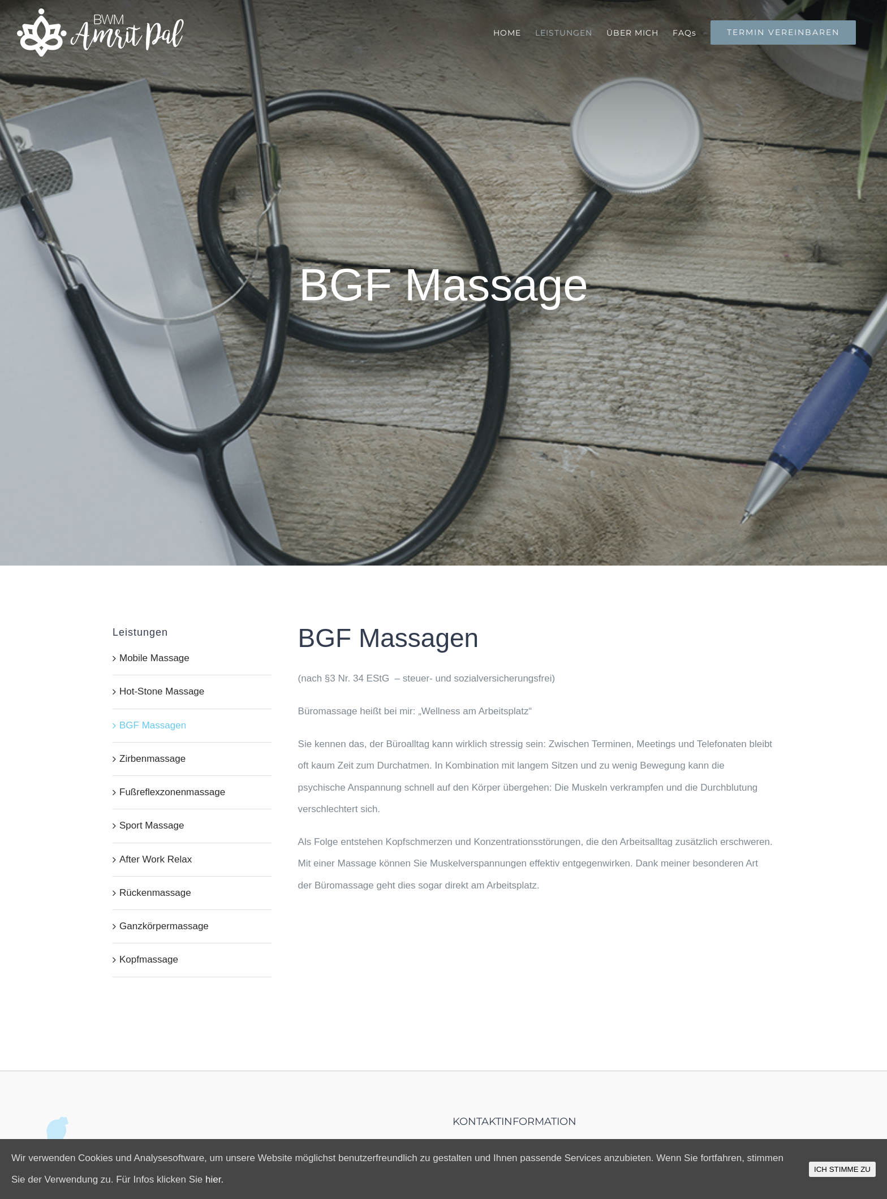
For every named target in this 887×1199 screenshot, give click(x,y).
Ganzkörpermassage (164, 926)
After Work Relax (155, 859)
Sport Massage (151, 825)
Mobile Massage (154, 658)
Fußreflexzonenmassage (172, 792)
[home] (63, 1127)
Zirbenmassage (152, 758)
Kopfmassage (148, 959)
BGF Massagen (152, 725)
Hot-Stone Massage (161, 691)
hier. (214, 1179)
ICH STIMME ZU (842, 1169)
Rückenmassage (155, 892)
